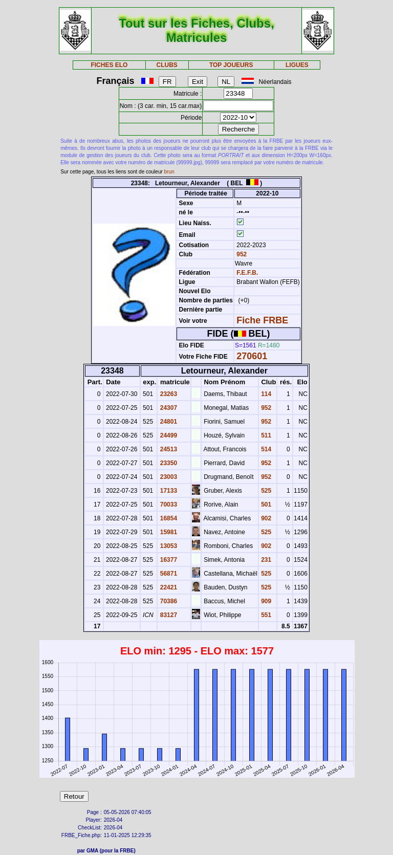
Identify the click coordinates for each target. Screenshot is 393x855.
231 (265, 559)
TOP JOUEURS (231, 65)
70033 (167, 504)
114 (265, 394)
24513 (167, 449)
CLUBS (166, 65)
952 (241, 254)
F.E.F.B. (247, 272)
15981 (167, 532)
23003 (167, 476)
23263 (167, 394)
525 (265, 490)
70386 (167, 601)
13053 (167, 546)
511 (265, 435)
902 (265, 518)
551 (265, 615)
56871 (167, 573)
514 (265, 449)
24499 (167, 435)
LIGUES (297, 65)
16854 (167, 518)
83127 (167, 615)
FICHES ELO (109, 65)
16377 (167, 559)
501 (265, 504)
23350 (167, 463)
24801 (167, 421)
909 (265, 601)
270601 (251, 356)
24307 (167, 407)
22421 (167, 587)
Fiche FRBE (262, 320)
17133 (167, 490)
